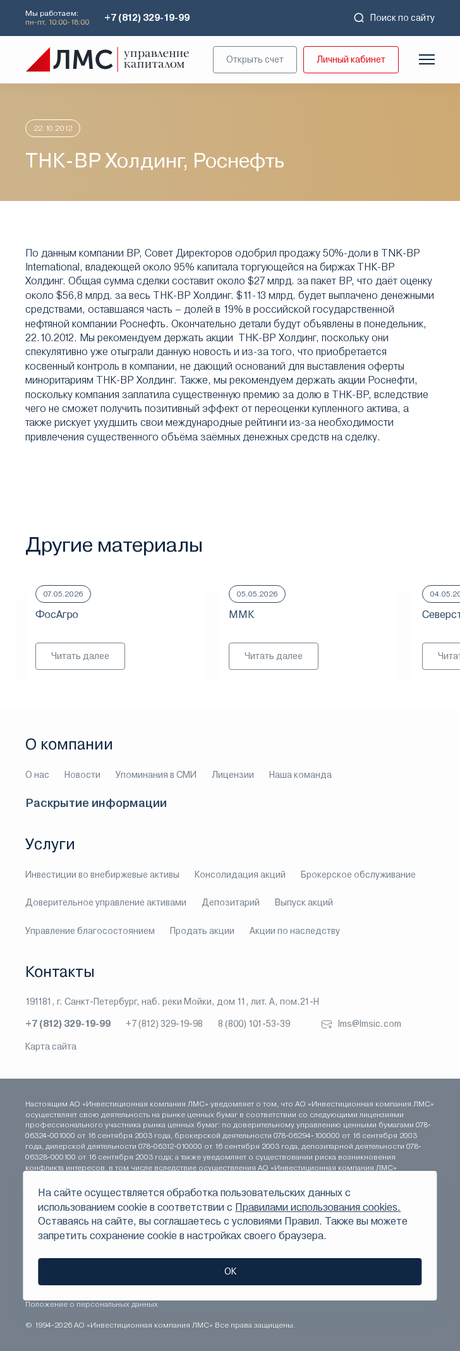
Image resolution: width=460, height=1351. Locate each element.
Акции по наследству (295, 931)
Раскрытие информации (96, 802)
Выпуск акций (304, 902)
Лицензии (233, 775)
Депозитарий (231, 902)
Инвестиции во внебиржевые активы (102, 874)
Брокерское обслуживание (358, 874)
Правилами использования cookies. (318, 1207)
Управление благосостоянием (90, 931)
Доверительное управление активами (105, 902)
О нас (37, 775)
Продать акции (202, 931)
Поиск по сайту (394, 17)
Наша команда (300, 775)
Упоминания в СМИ (156, 775)
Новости (82, 775)
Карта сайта (50, 1046)
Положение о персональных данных (91, 1304)
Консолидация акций (240, 874)
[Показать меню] (427, 59)
